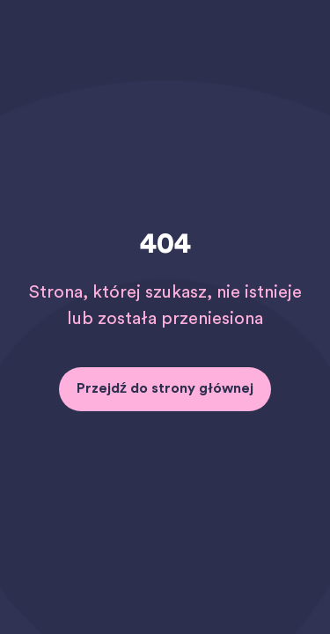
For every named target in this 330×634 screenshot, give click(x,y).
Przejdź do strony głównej (165, 388)
